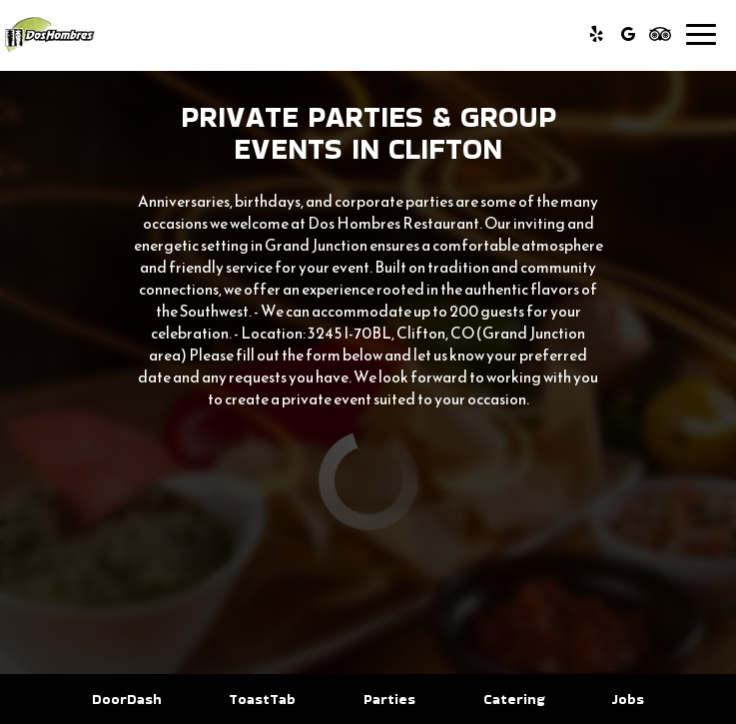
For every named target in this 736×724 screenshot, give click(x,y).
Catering (513, 699)
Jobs (627, 699)
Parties (389, 699)
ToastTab (260, 699)
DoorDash (124, 699)
